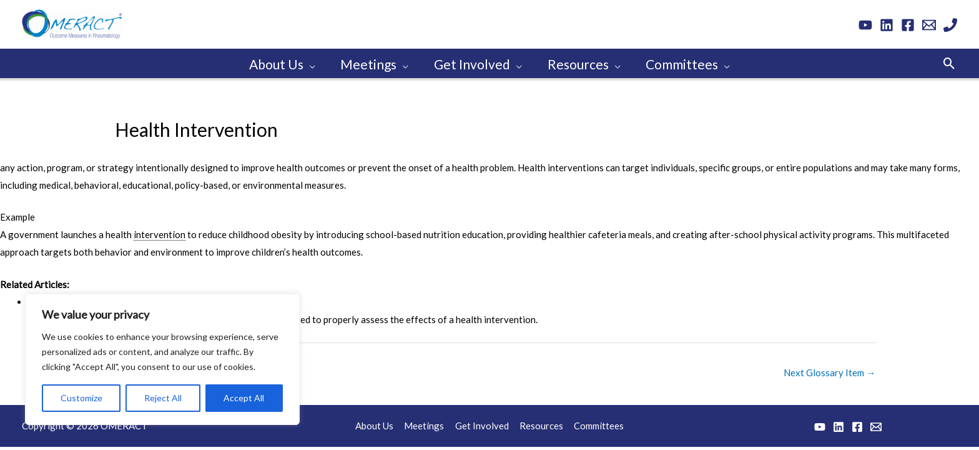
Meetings (426, 423)
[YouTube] (865, 25)
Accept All (244, 397)
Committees (596, 423)
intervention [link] (159, 232)
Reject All (163, 397)
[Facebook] (908, 25)
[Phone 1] (950, 25)
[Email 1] (929, 25)
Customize (81, 397)
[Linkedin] (886, 25)
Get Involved (482, 423)
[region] (162, 359)
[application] (307, 62)
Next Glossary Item (829, 370)
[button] (949, 62)
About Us (377, 423)
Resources (540, 423)
